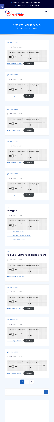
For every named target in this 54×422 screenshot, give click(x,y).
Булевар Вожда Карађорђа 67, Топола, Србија (20, 2)
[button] (2, 6)
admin (9, 52)
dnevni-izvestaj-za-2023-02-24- (14, 99)
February (33, 26)
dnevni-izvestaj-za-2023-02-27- (14, 68)
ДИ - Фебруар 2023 (12, 47)
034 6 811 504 (40, 2)
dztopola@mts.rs (28, 5)
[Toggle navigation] (46, 11)
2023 (27, 26)
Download (28, 68)
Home (21, 26)
